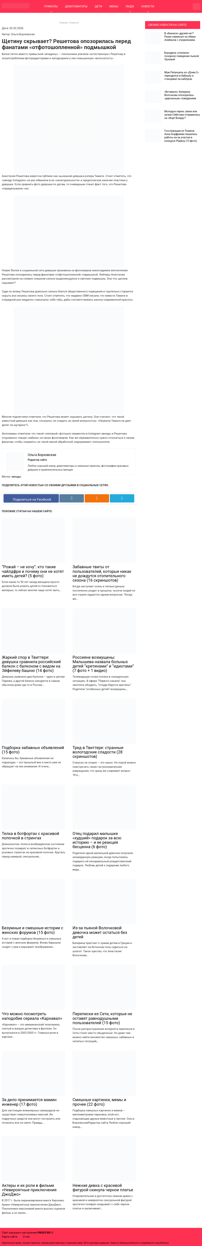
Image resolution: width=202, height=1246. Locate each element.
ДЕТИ (98, 6)
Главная (63, 22)
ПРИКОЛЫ (51, 6)
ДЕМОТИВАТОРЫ (76, 6)
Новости (74, 22)
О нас (26, 1236)
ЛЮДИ (130, 6)
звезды (16, 476)
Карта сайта (9, 1236)
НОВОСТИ (147, 6)
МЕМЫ (113, 6)
